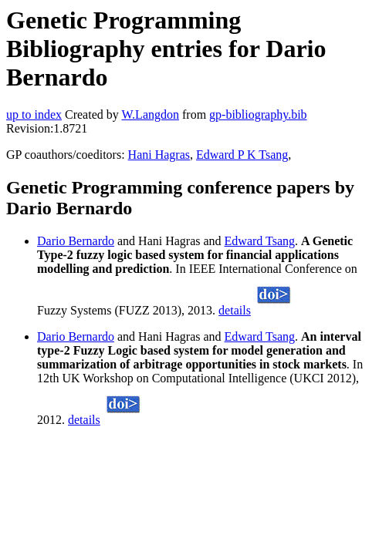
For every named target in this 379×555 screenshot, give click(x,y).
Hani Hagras (159, 154)
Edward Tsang (260, 240)
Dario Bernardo (75, 240)
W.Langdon (150, 114)
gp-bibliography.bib (258, 114)
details (234, 310)
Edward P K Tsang (242, 154)
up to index (34, 114)
